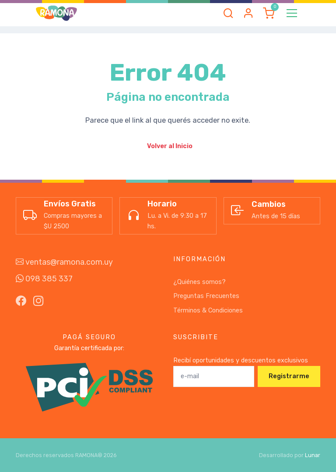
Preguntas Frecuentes (206, 296)
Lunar (312, 455)
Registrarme (289, 376)
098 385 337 (44, 279)
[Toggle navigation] (292, 13)
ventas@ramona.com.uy (64, 262)
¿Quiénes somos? (199, 282)
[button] (228, 13)
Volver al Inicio (169, 146)
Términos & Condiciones (208, 310)
